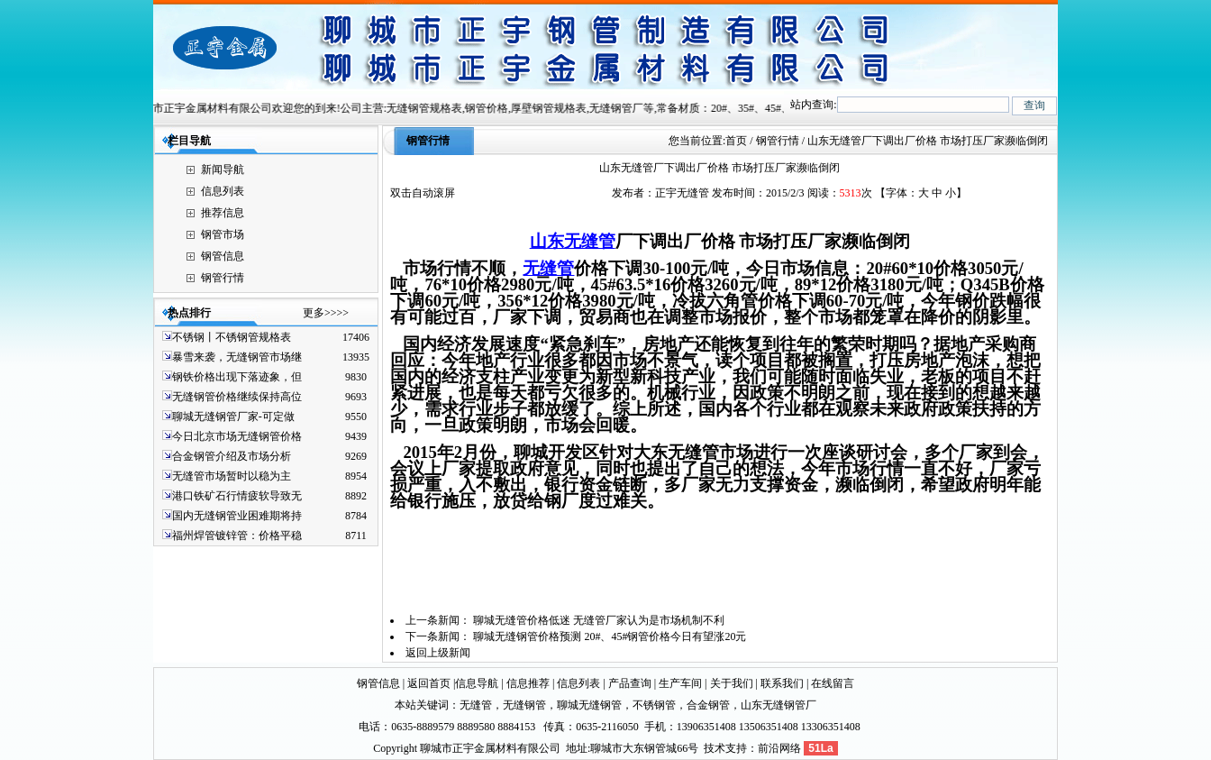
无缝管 (548, 268)
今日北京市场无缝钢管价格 (237, 436)
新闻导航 (222, 169)
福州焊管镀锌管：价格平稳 (237, 535)
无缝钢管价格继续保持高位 (237, 396)
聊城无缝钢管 (589, 705)
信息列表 (222, 191)
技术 (714, 748)
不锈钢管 (654, 705)
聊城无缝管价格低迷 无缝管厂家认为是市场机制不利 (598, 620)
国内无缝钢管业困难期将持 (237, 515)
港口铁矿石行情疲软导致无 (237, 496)
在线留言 (832, 683)
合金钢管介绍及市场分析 (231, 456)
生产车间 (680, 683)
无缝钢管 (524, 705)
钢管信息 (222, 256)
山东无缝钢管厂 (778, 705)
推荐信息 (222, 212)
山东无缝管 (572, 241)
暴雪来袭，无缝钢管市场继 (237, 357)
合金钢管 (708, 705)
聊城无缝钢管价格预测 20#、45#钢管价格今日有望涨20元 (609, 636)
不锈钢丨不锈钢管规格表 (231, 337)
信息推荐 (528, 683)
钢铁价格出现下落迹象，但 (237, 377)
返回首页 (429, 683)
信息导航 (476, 683)
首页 (736, 140)
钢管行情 (222, 277)
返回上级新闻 (437, 652)
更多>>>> (326, 313)
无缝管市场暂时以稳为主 (231, 476)
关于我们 (731, 683)
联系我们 (782, 683)
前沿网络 (779, 748)
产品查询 (629, 683)
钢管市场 (222, 234)
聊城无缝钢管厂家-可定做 (233, 416)
